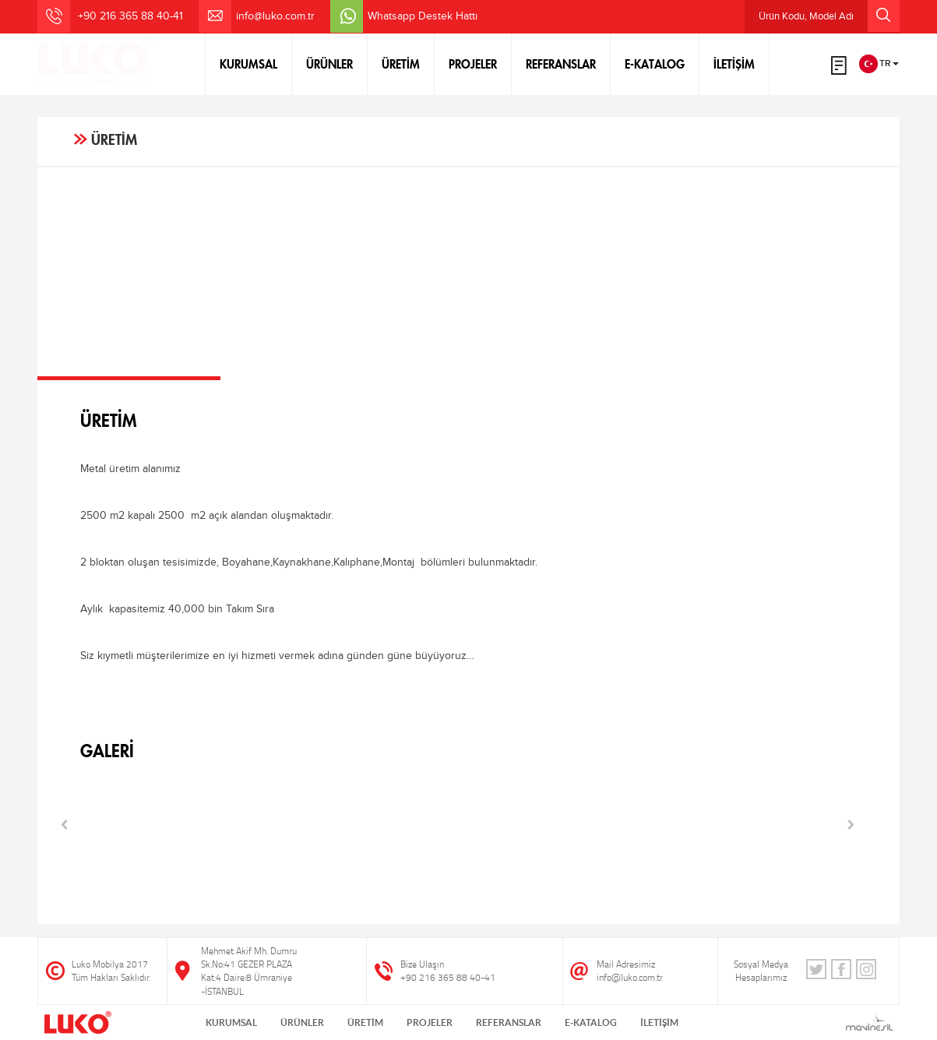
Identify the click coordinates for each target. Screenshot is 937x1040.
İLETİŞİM (734, 64)
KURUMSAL (248, 64)
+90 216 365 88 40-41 (447, 977)
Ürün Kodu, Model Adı (829, 16)
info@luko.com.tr (275, 16)
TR (879, 64)
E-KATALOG (655, 64)
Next (851, 825)
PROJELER (473, 64)
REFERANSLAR (561, 64)
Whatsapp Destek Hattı (422, 16)
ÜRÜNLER (329, 64)
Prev (64, 825)
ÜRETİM (401, 64)
